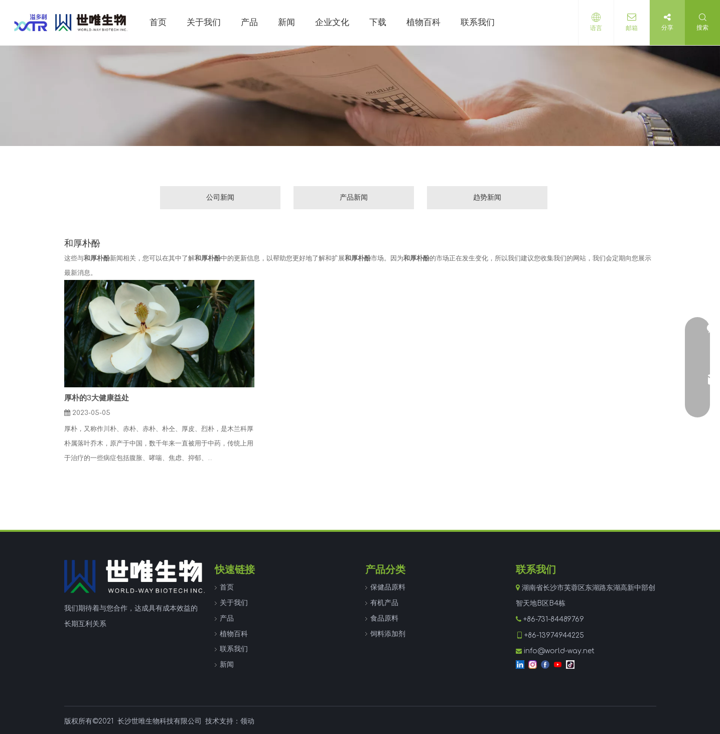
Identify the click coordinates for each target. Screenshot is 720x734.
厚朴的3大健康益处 (96, 398)
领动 (247, 721)
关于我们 (234, 603)
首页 (227, 587)
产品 (227, 618)
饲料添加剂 (387, 634)
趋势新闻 (487, 197)
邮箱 (632, 28)
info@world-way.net (559, 651)
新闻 (227, 664)
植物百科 (234, 634)
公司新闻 (220, 197)
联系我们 (234, 649)
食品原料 (384, 618)
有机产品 (384, 603)
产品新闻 (354, 197)
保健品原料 (387, 587)
